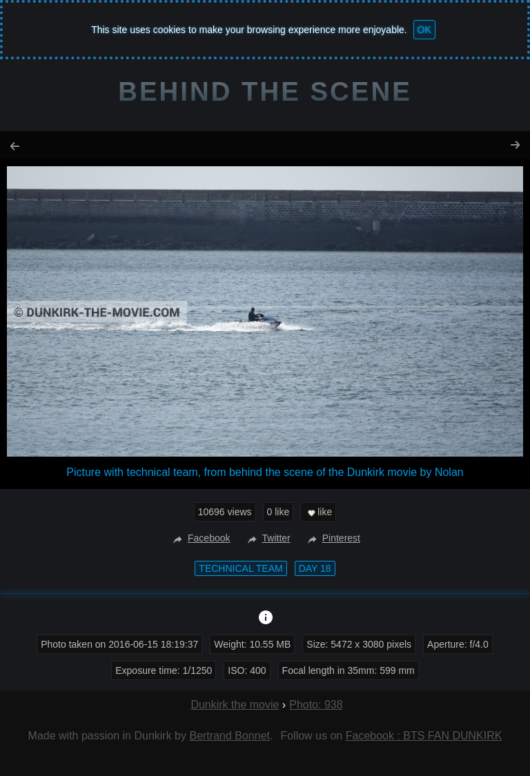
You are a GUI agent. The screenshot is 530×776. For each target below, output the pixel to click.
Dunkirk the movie (234, 704)
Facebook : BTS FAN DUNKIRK (424, 736)
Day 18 (315, 568)
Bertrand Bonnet (229, 736)
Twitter (267, 538)
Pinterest (332, 538)
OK (424, 29)
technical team (240, 568)
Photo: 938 (315, 704)
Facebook (200, 538)
